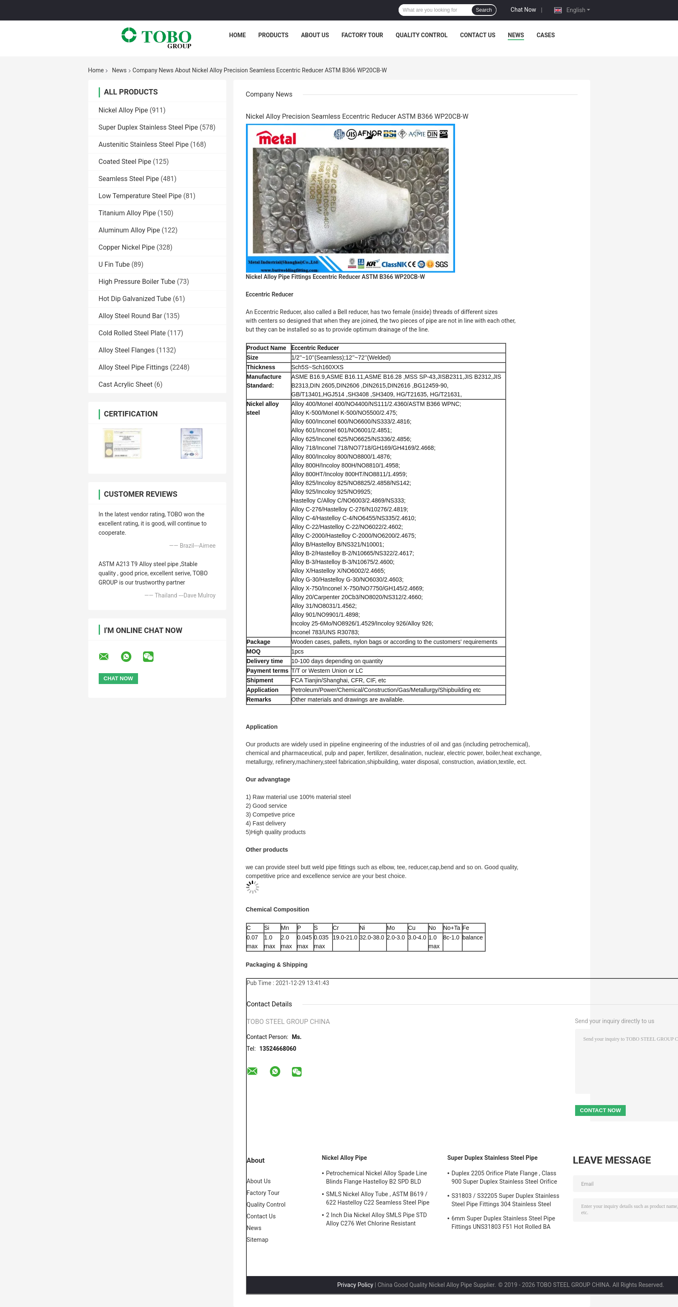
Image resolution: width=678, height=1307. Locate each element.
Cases (546, 35)
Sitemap (258, 1239)
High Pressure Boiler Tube (137, 282)
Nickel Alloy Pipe (123, 110)
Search (484, 10)
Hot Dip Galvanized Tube (135, 299)
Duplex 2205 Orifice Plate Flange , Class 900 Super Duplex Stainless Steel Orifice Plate (504, 1178)
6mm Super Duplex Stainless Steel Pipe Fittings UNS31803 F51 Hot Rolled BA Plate (503, 1224)
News (516, 35)
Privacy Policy (355, 1284)
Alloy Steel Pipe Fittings (134, 367)
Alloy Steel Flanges (127, 350)
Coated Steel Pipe (125, 162)
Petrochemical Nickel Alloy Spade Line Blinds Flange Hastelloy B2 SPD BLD (376, 1177)
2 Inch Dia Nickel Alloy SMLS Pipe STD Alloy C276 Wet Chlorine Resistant (376, 1219)
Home (237, 35)
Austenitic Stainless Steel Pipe (144, 144)
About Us (315, 35)
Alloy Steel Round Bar (130, 316)
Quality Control (422, 35)
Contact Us (477, 35)
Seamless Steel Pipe (129, 179)
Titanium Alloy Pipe (127, 213)
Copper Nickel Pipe (127, 247)
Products (273, 35)
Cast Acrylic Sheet (126, 384)
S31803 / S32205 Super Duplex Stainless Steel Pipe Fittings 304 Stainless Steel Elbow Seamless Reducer (506, 1201)
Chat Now (523, 9)
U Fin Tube (114, 264)
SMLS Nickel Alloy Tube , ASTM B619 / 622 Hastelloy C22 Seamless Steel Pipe (378, 1198)
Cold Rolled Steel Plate (132, 333)
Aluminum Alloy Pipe (129, 230)
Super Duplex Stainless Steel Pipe (148, 127)
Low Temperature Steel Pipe (140, 196)
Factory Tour (363, 35)
